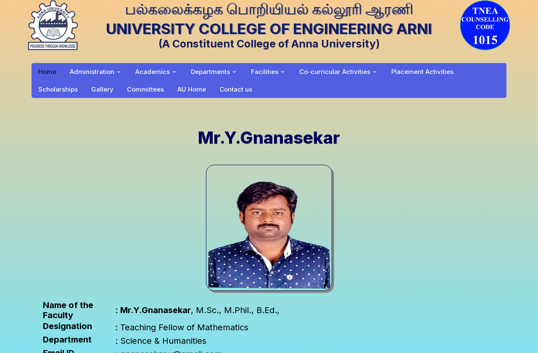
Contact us (235, 89)
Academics (152, 72)
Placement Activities (422, 72)
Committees (145, 89)
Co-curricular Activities (334, 72)
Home (47, 72)
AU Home (191, 89)
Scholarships (58, 89)
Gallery (102, 89)
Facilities (264, 72)
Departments (210, 72)
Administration (92, 72)
